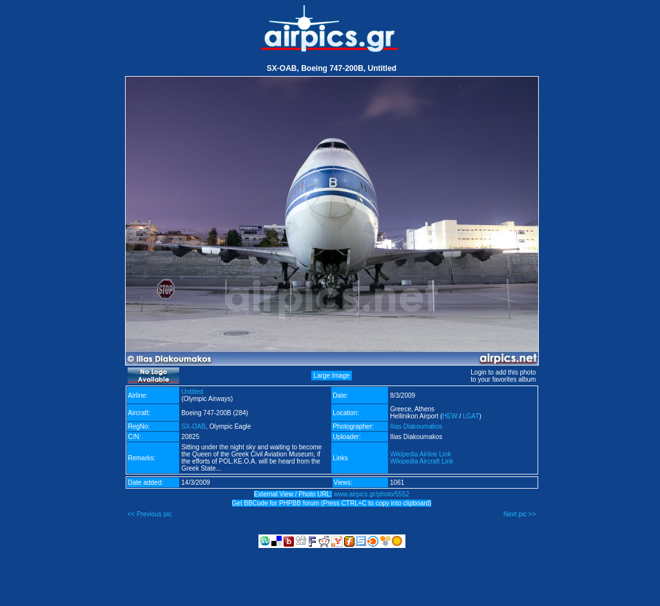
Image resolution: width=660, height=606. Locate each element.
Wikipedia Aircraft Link (421, 461)
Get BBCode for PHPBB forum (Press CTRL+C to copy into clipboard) (332, 503)
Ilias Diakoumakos (416, 426)
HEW (449, 416)
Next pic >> (519, 514)
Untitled (192, 391)
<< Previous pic (150, 514)
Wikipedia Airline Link (420, 454)
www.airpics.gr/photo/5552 (371, 494)
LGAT (471, 416)
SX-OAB (193, 426)
